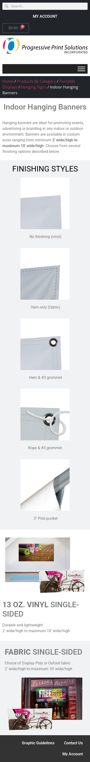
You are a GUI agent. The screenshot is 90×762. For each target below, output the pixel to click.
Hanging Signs (34, 87)
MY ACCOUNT (45, 16)
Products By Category (36, 81)
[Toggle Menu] (81, 68)
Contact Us (73, 743)
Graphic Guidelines (38, 743)
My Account (72, 754)
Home (7, 81)
